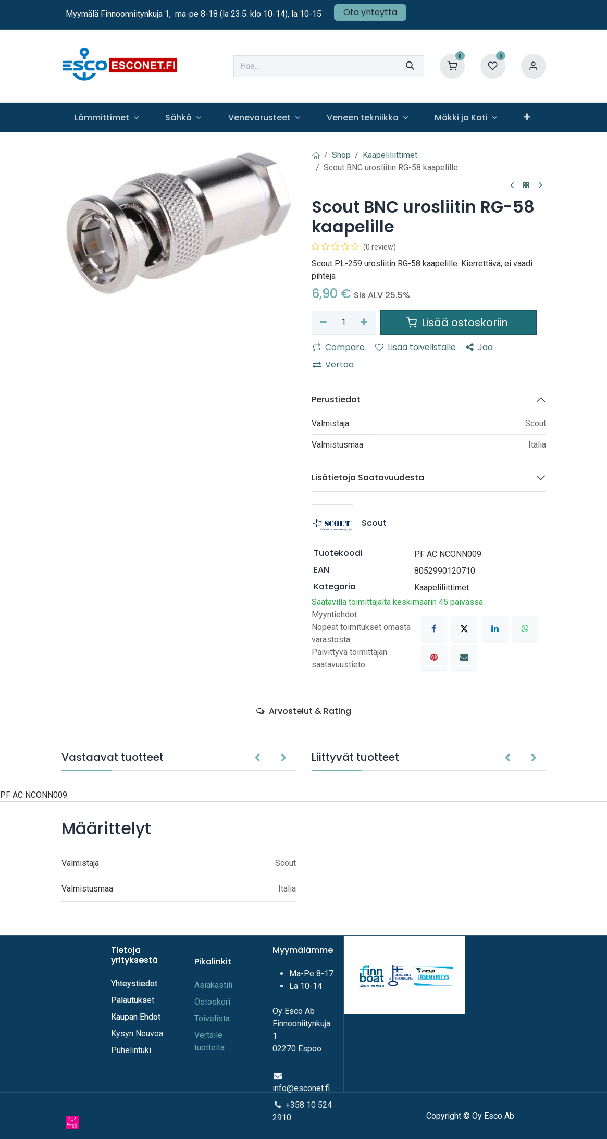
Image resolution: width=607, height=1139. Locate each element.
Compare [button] (339, 347)
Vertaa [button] (333, 364)
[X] (464, 628)
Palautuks (129, 1000)
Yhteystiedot (135, 983)
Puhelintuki (131, 1050)
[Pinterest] (434, 657)
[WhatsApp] (525, 628)
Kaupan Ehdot (135, 1017)
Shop (341, 155)
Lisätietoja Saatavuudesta (368, 478)
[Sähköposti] (464, 657)
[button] (257, 758)
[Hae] (410, 66)
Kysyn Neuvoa (137, 1033)
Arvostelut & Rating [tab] (303, 711)
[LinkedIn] (494, 628)
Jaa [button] (479, 347)
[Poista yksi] (324, 322)
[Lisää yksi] (364, 322)
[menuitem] (106, 117)
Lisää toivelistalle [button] (415, 347)
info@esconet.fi (301, 1088)
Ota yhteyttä (370, 12)
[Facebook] (434, 628)
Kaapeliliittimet (390, 155)
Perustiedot (336, 399)
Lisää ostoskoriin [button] (458, 322)
